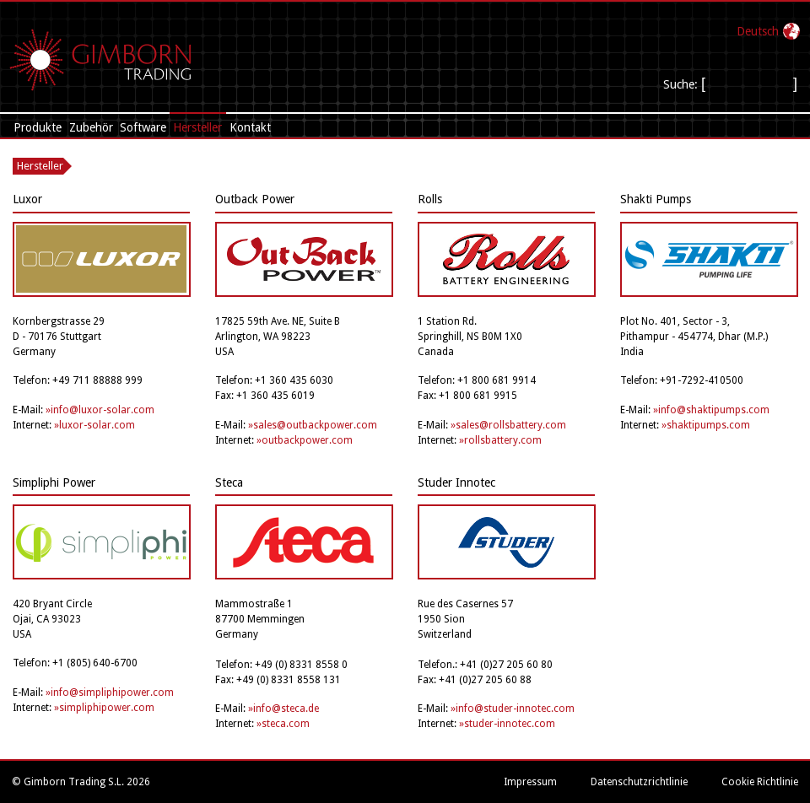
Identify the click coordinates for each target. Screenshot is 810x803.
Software (143, 127)
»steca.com (283, 724)
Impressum (530, 782)
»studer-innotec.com (507, 724)
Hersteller (197, 127)
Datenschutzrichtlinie (639, 782)
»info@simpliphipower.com (110, 692)
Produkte (38, 127)
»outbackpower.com (304, 440)
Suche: (682, 84)
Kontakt (250, 127)
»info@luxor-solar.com (100, 410)
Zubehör (91, 127)
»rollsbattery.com (500, 440)
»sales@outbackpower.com (312, 425)
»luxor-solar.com (94, 425)
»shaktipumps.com (706, 425)
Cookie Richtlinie (759, 782)
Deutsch (758, 31)
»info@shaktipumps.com (711, 410)
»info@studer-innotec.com (513, 708)
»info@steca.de (283, 708)
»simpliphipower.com (104, 708)
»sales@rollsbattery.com (508, 425)
